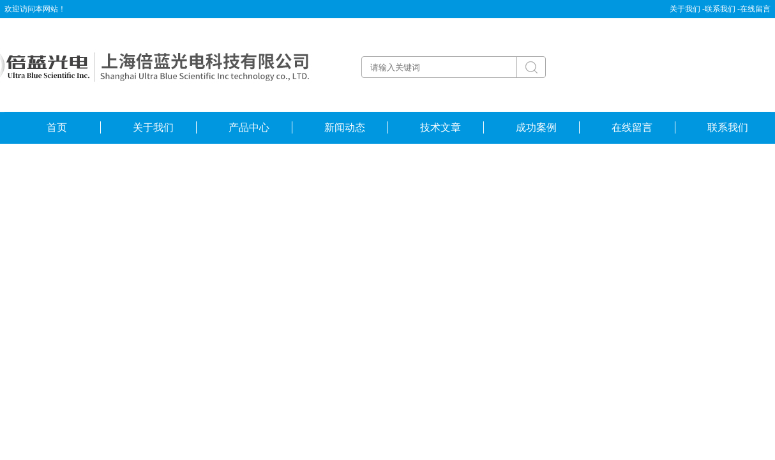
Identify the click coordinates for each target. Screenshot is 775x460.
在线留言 (755, 8)
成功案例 (536, 127)
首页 (57, 127)
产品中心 (249, 127)
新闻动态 (344, 127)
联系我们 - (722, 8)
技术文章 (440, 127)
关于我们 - (687, 8)
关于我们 (153, 127)
